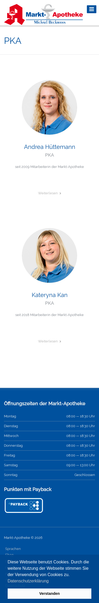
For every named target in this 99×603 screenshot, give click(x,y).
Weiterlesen (48, 193)
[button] (50, 581)
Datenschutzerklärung (28, 581)
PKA (49, 155)
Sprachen (13, 549)
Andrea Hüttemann (49, 146)
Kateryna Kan (50, 294)
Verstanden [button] (49, 593)
